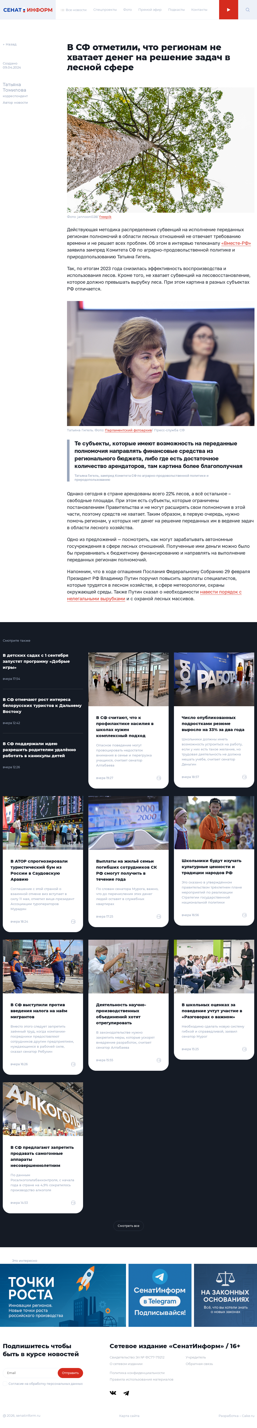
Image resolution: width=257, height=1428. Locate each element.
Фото (127, 10)
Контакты (199, 10)
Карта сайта (129, 1416)
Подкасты (176, 10)
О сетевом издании (126, 1364)
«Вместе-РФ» (236, 243)
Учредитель (196, 1357)
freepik (105, 217)
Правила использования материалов (141, 1379)
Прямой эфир (150, 10)
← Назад (10, 44)
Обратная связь (199, 1364)
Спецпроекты (105, 10)
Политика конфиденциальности (137, 1373)
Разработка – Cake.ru (236, 1416)
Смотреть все (129, 1226)
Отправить (70, 1373)
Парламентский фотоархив (128, 430)
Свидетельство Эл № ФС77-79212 (137, 1357)
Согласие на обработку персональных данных (46, 1384)
